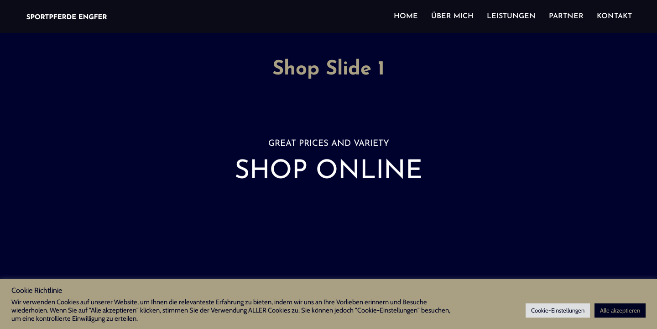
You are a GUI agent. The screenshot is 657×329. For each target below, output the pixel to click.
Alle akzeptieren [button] (620, 310)
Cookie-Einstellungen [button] (557, 310)
